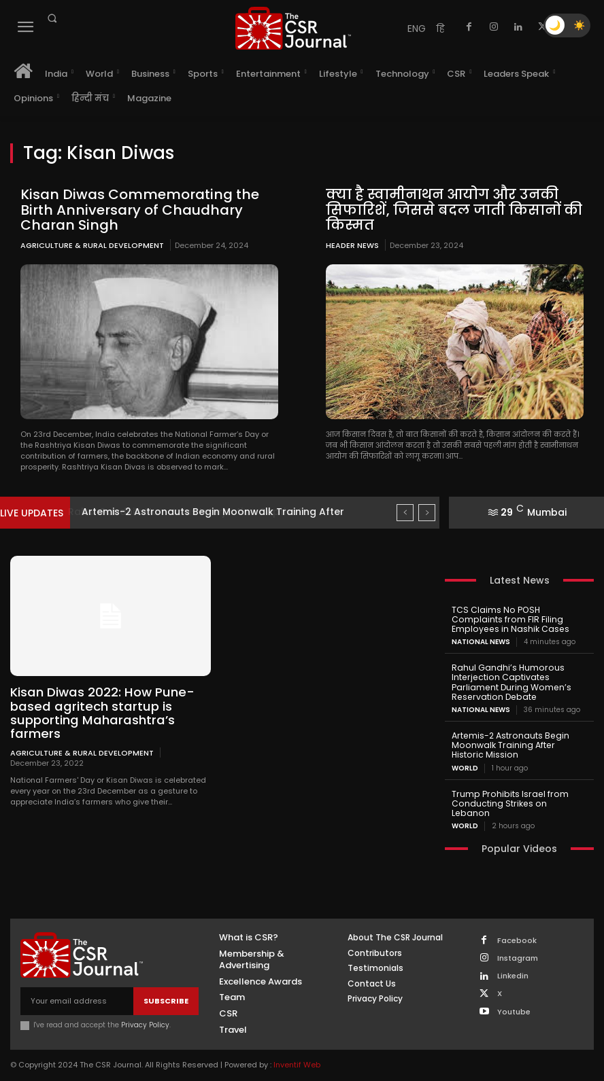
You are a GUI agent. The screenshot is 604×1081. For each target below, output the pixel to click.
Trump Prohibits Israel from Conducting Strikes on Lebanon (517, 795)
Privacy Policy (145, 1012)
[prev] (405, 511)
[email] (76, 988)
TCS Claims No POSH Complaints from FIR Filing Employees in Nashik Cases (508, 618)
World (465, 765)
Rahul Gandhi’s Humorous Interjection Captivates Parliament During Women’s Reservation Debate (509, 680)
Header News (352, 244)
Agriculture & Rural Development (92, 244)
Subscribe (166, 987)
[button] (52, 18)
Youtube (513, 998)
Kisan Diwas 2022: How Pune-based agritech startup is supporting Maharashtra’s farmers (100, 712)
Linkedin (512, 962)
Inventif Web (296, 1051)
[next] (426, 511)
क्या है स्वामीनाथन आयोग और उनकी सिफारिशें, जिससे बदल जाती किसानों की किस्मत (452, 209)
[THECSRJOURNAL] (292, 28)
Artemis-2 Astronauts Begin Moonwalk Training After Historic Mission (518, 742)
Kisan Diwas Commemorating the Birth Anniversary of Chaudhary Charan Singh (134, 209)
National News (481, 640)
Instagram (517, 945)
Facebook (516, 927)
